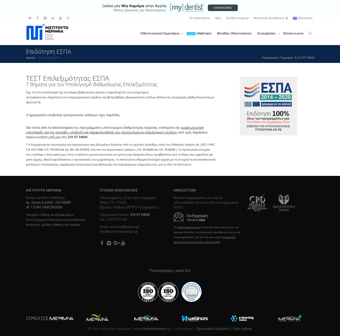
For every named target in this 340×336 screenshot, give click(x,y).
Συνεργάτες (267, 33)
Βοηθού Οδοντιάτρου (234, 33)
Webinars (199, 33)
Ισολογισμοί (184, 329)
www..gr (152, 329)
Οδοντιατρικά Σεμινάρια (160, 33)
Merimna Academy (270, 18)
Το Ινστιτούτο (199, 18)
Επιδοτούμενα (237, 18)
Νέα (218, 18)
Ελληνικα (302, 18)
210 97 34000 (304, 58)
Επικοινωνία (293, 33)
